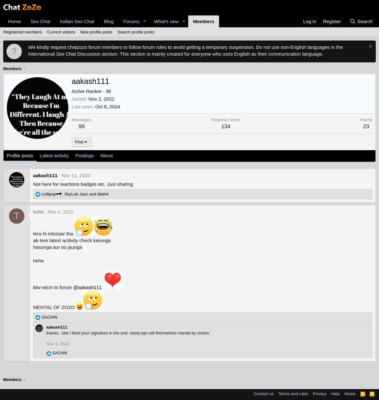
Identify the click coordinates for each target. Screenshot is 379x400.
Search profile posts (136, 32)
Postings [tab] (84, 155)
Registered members (22, 32)
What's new (166, 21)
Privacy (320, 393)
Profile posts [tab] (20, 155)
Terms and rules (293, 393)
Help (335, 393)
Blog (108, 21)
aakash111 (45, 175)
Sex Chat (40, 21)
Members (203, 21)
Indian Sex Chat (77, 21)
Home (14, 21)
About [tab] (106, 155)
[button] (144, 21)
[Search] (361, 21)
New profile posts (96, 32)
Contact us (264, 393)
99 (82, 126)
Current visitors (61, 32)
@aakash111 (87, 287)
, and (75, 194)
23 (366, 126)
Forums (131, 21)
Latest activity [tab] (54, 155)
